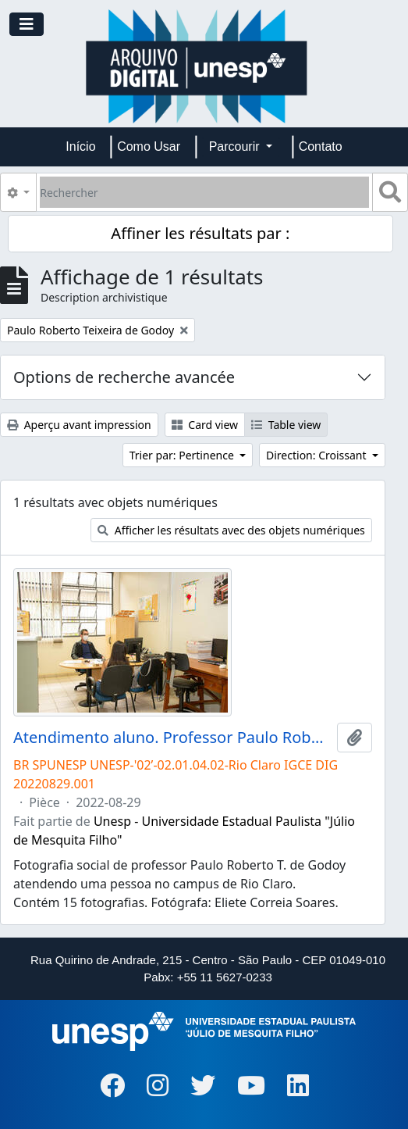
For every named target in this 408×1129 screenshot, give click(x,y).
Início (80, 146)
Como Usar (148, 146)
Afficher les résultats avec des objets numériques (231, 530)
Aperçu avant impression (79, 424)
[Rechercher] (204, 192)
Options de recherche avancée (124, 377)
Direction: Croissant (317, 455)
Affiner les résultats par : (200, 233)
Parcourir (236, 146)
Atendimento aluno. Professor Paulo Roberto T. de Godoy (172, 737)
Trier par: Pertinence (183, 455)
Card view (205, 424)
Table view (286, 424)
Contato (320, 146)
